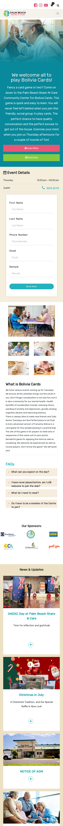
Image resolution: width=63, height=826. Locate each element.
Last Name (16, 218)
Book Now (31, 157)
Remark (14, 266)
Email (12, 250)
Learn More (31, 148)
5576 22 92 (53, 188)
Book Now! (31, 286)
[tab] (31, 472)
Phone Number (18, 234)
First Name (16, 202)
